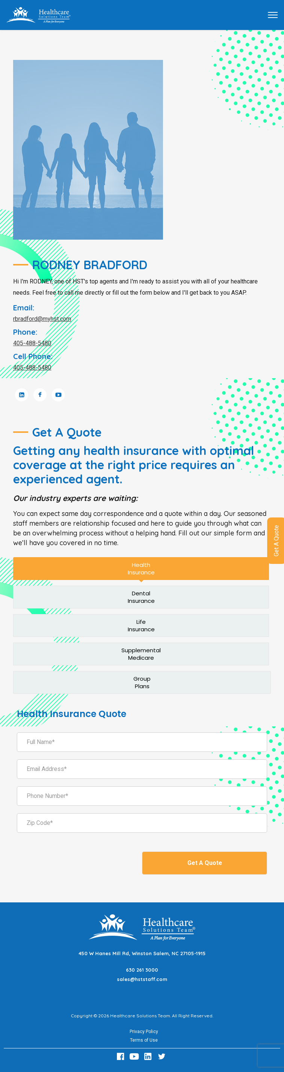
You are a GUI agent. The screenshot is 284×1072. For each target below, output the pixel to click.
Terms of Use (144, 1040)
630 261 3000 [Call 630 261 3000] (142, 970)
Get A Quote (204, 862)
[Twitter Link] (162, 1056)
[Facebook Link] (121, 1056)
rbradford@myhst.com (42, 318)
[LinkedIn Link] (149, 1056)
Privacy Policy (144, 1031)
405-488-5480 (32, 343)
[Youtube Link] (135, 1056)
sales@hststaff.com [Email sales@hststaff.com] (142, 979)
